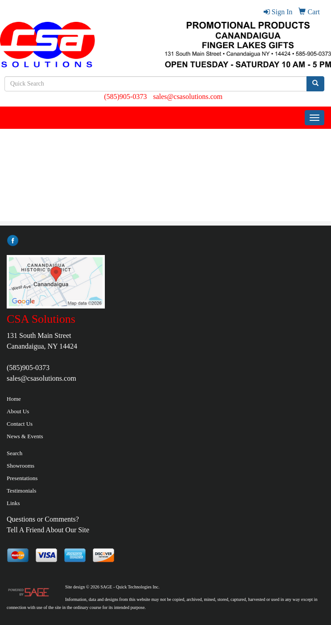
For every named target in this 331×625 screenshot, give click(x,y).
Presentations (22, 478)
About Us (18, 411)
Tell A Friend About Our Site (48, 530)
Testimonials (21, 490)
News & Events (25, 436)
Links (13, 503)
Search (14, 453)
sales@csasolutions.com (188, 96)
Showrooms (20, 465)
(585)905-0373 (125, 96)
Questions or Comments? (43, 519)
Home (14, 398)
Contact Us (20, 423)
